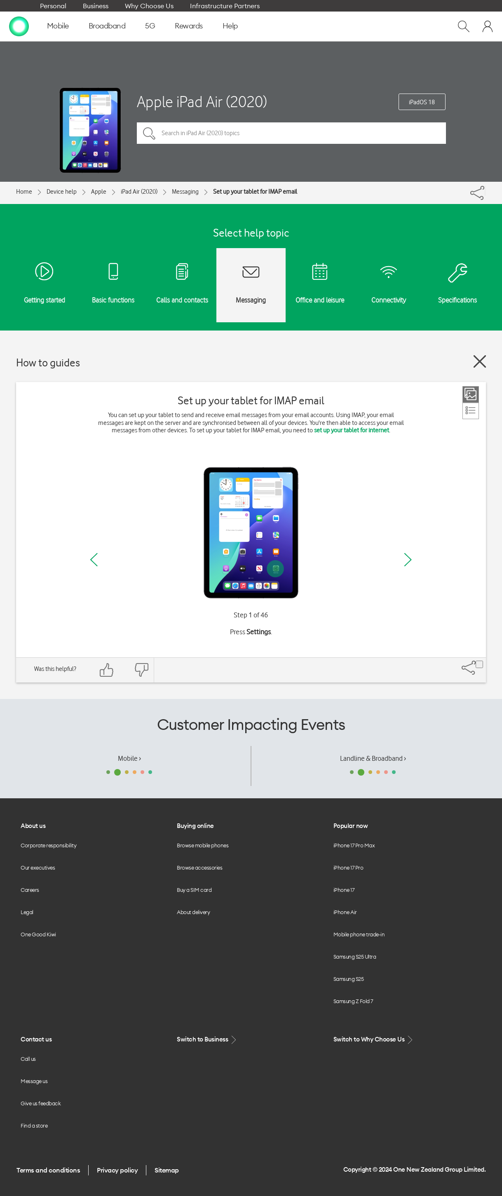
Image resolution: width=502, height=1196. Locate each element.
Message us (34, 1081)
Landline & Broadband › (373, 758)
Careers (30, 889)
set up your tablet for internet (351, 430)
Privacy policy (117, 1170)
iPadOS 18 (422, 102)
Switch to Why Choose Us (373, 1039)
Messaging (185, 191)
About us (33, 826)
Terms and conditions (48, 1170)
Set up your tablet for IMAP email (255, 191)
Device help (62, 191)
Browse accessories (199, 867)
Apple (98, 191)
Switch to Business (207, 1039)
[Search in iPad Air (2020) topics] (291, 133)
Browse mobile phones (202, 845)
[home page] (19, 26)
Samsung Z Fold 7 (353, 1001)
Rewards (189, 25)
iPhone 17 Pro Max (354, 845)
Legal (27, 912)
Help (230, 25)
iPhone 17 (343, 889)
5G (150, 25)
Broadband (107, 25)
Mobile (58, 25)
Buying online (195, 826)
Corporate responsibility (48, 845)
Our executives (38, 867)
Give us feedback (41, 1103)
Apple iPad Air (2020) (202, 101)
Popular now (350, 826)
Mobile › (129, 758)
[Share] (485, 191)
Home (24, 191)
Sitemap (167, 1170)
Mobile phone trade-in (359, 934)
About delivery (193, 912)
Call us (28, 1058)
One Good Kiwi (38, 934)
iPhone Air (345, 912)
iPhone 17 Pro (348, 867)
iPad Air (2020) (139, 191)
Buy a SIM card (194, 889)
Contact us (36, 1039)
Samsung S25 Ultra (354, 956)
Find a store (34, 1125)
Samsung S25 (348, 979)
